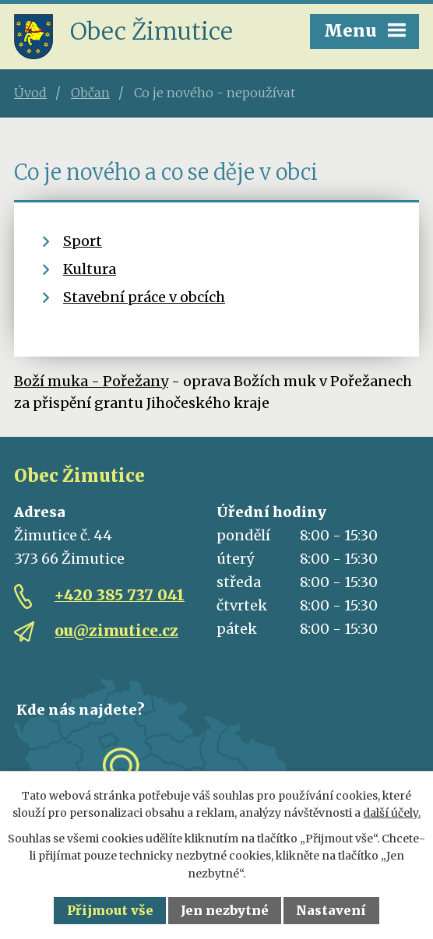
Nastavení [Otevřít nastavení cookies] (331, 910)
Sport (82, 241)
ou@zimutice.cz (116, 630)
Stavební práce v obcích (144, 297)
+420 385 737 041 (120, 595)
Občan (90, 92)
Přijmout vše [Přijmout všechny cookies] (110, 910)
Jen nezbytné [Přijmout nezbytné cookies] (225, 910)
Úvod (30, 92)
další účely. (392, 813)
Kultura (89, 269)
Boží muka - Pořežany (91, 381)
